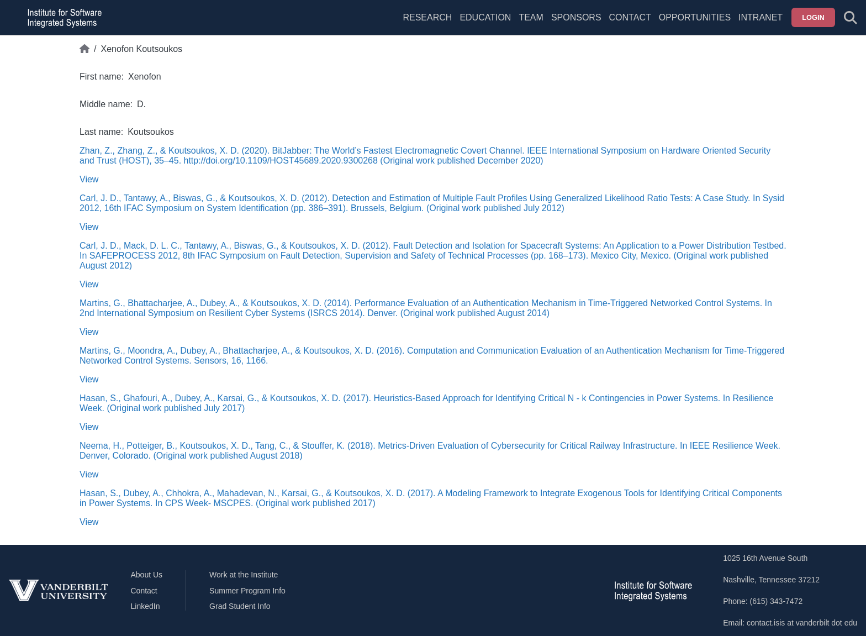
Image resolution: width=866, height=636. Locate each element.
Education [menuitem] (485, 17)
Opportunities (695, 17)
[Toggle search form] (850, 17)
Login (813, 17)
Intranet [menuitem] (760, 17)
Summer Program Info (247, 590)
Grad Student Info (240, 606)
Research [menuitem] (427, 17)
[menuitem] (531, 24)
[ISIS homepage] (62, 18)
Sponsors (576, 17)
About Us (147, 574)
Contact (630, 17)
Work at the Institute (243, 574)
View (89, 179)
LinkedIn (145, 606)
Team (531, 17)
